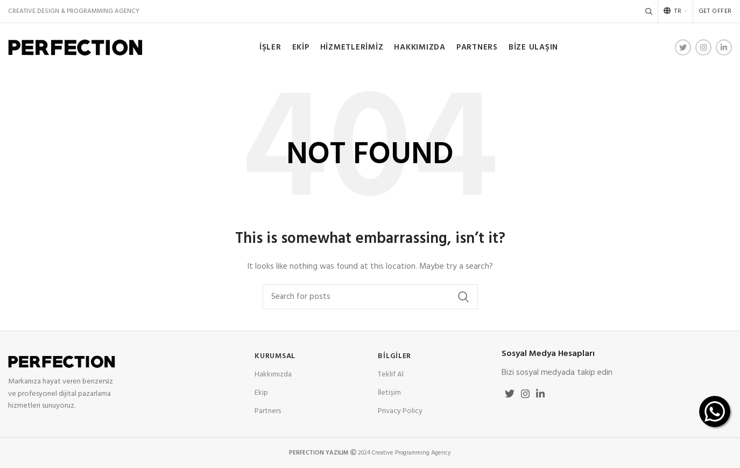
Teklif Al (391, 374)
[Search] (649, 11)
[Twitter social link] (683, 47)
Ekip (261, 393)
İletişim (389, 393)
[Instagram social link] (703, 47)
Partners (268, 411)
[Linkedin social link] (724, 47)
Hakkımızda (273, 374)
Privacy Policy (400, 411)
